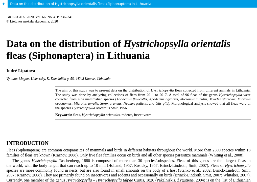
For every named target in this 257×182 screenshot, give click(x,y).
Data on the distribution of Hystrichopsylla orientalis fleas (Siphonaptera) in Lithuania (80, 3)
